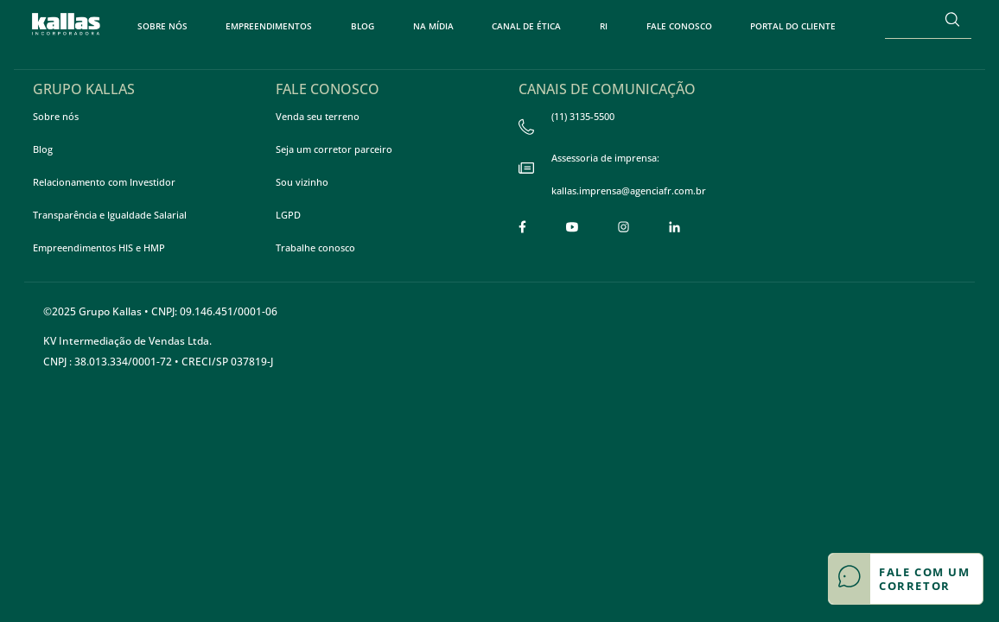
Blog (362, 26)
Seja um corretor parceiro (334, 149)
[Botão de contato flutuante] (905, 579)
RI (604, 26)
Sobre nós (162, 26)
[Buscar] (952, 19)
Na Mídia (433, 26)
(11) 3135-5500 (566, 125)
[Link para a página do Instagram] (623, 226)
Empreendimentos (269, 26)
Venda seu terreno (318, 116)
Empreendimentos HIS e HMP (99, 247)
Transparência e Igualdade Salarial (110, 214)
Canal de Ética (526, 26)
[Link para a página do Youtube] (572, 226)
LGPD (288, 214)
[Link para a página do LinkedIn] (674, 226)
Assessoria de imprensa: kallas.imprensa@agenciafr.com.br (612, 178)
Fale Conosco (679, 26)
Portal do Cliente (793, 26)
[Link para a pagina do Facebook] (522, 226)
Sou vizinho (302, 181)
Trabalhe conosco (315, 247)
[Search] (909, 19)
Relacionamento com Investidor (104, 181)
